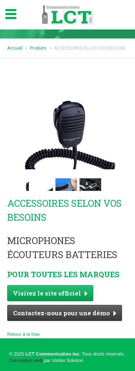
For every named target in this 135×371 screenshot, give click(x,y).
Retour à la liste (23, 334)
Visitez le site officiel (50, 293)
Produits (38, 48)
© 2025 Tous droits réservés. (67, 354)
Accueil (14, 48)
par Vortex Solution (64, 360)
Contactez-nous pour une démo (64, 313)
